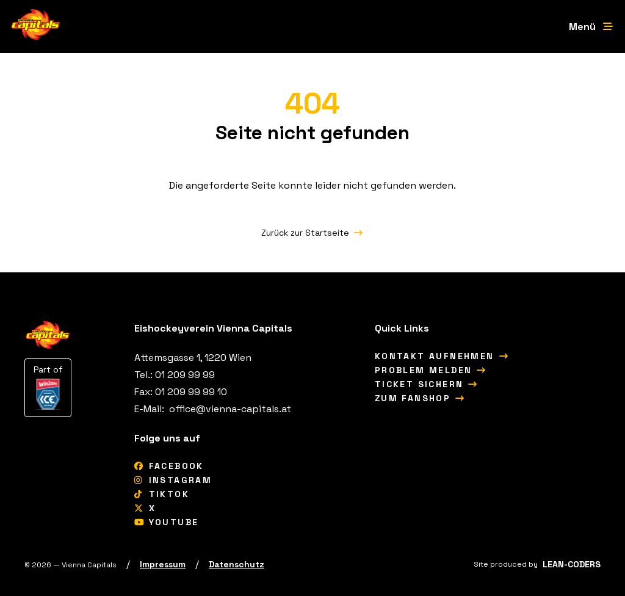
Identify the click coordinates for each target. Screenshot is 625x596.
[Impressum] (163, 564)
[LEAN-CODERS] (572, 564)
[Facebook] (169, 465)
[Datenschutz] (236, 564)
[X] (145, 508)
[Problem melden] (431, 370)
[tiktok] (161, 494)
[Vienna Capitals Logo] (36, 26)
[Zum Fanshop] (420, 398)
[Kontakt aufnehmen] (442, 356)
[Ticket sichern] (427, 384)
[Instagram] (173, 479)
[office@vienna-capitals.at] (229, 408)
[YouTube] (166, 522)
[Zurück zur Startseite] (312, 232)
